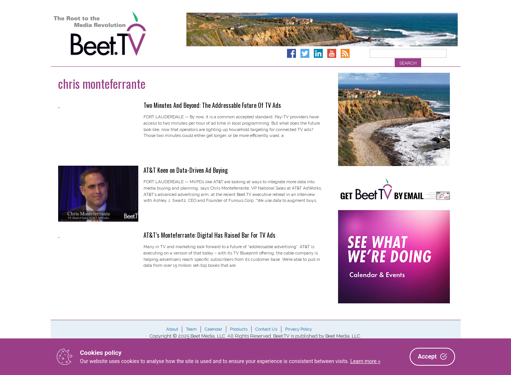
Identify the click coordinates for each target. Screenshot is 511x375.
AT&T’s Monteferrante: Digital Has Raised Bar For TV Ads (209, 235)
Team (191, 329)
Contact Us (266, 329)
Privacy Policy (298, 329)
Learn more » (365, 361)
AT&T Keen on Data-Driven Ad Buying (185, 170)
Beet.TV (119, 33)
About (172, 329)
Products (238, 329)
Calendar (213, 329)
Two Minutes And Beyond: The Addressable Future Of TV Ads (212, 105)
